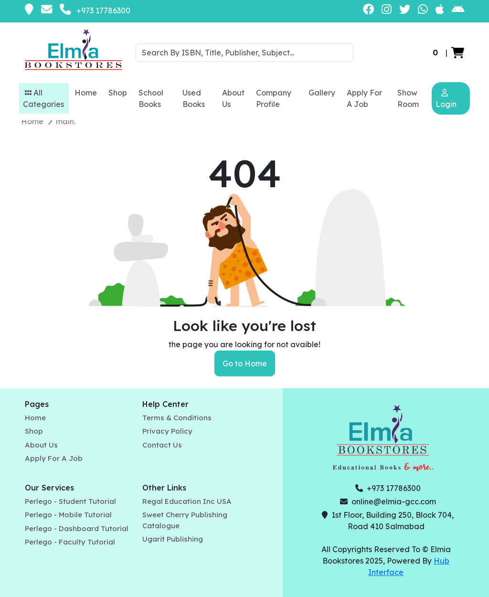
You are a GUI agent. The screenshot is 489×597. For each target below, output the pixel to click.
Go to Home (245, 363)
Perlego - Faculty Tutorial (70, 541)
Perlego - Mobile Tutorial (68, 514)
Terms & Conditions (177, 417)
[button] (457, 52)
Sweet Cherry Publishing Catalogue (184, 520)
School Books (150, 98)
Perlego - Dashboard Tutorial (76, 528)
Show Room (408, 98)
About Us (233, 98)
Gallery (321, 92)
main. (65, 121)
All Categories (43, 98)
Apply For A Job (364, 98)
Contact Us (162, 444)
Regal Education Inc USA (187, 501)
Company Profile (273, 98)
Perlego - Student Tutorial (70, 501)
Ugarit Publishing (172, 539)
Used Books (193, 98)
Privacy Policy (167, 431)
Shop (117, 92)
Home (85, 92)
